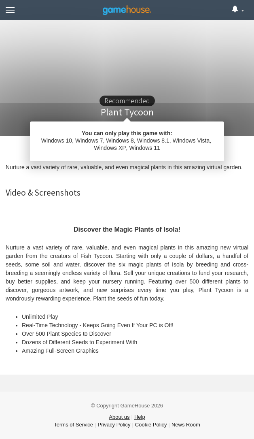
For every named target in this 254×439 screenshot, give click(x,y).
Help (139, 417)
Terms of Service (73, 425)
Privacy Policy (113, 425)
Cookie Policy (151, 425)
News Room (185, 425)
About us (119, 417)
